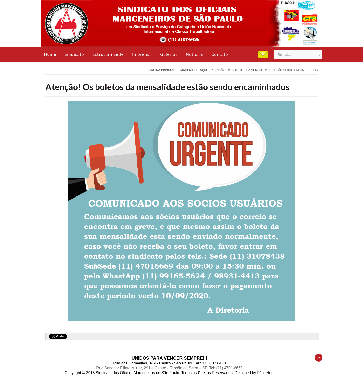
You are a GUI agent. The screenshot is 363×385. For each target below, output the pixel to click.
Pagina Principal (162, 70)
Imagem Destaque (194, 70)
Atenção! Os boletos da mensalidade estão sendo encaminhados (167, 86)
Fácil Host (265, 373)
